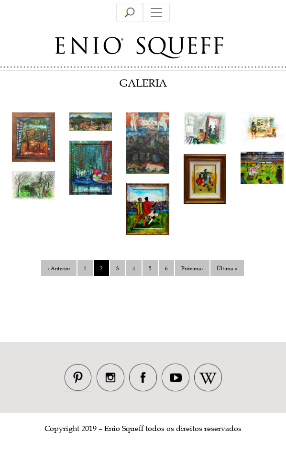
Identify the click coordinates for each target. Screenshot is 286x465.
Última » (227, 268)
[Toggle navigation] (129, 12)
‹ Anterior (58, 268)
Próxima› (192, 268)
